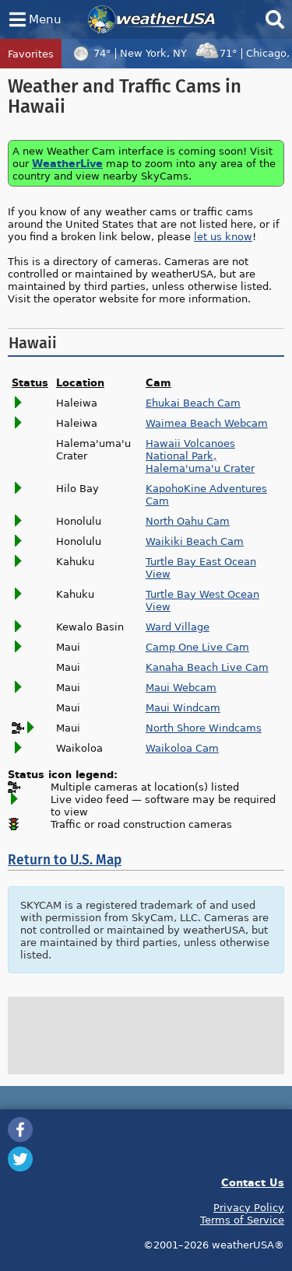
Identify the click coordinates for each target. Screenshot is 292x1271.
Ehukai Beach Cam (193, 402)
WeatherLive (67, 163)
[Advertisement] (146, 1035)
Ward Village (177, 626)
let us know (223, 236)
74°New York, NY (128, 52)
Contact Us (252, 1182)
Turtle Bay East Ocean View (201, 567)
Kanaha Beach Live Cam (207, 667)
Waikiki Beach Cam (195, 541)
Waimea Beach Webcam (207, 422)
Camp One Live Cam (197, 646)
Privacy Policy (248, 1207)
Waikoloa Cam (182, 747)
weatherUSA (151, 19)
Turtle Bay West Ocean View (202, 600)
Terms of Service (242, 1219)
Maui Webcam (181, 687)
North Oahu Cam (188, 520)
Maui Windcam (183, 707)
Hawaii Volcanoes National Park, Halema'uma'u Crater (200, 456)
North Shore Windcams (204, 727)
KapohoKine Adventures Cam (206, 494)
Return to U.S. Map (64, 860)
